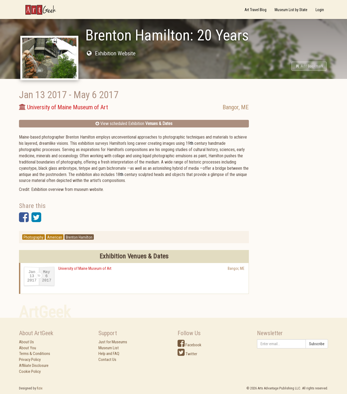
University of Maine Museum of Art (84, 268)
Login (320, 10)
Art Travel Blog (255, 10)
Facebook (189, 344)
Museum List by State (291, 10)
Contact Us (107, 359)
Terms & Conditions (34, 353)
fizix (40, 388)
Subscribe (316, 344)
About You (27, 347)
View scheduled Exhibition (133, 123)
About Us (26, 341)
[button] (309, 66)
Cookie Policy (30, 371)
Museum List (108, 347)
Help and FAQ (108, 353)
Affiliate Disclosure (34, 365)
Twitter (187, 353)
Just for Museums (112, 341)
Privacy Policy (30, 359)
